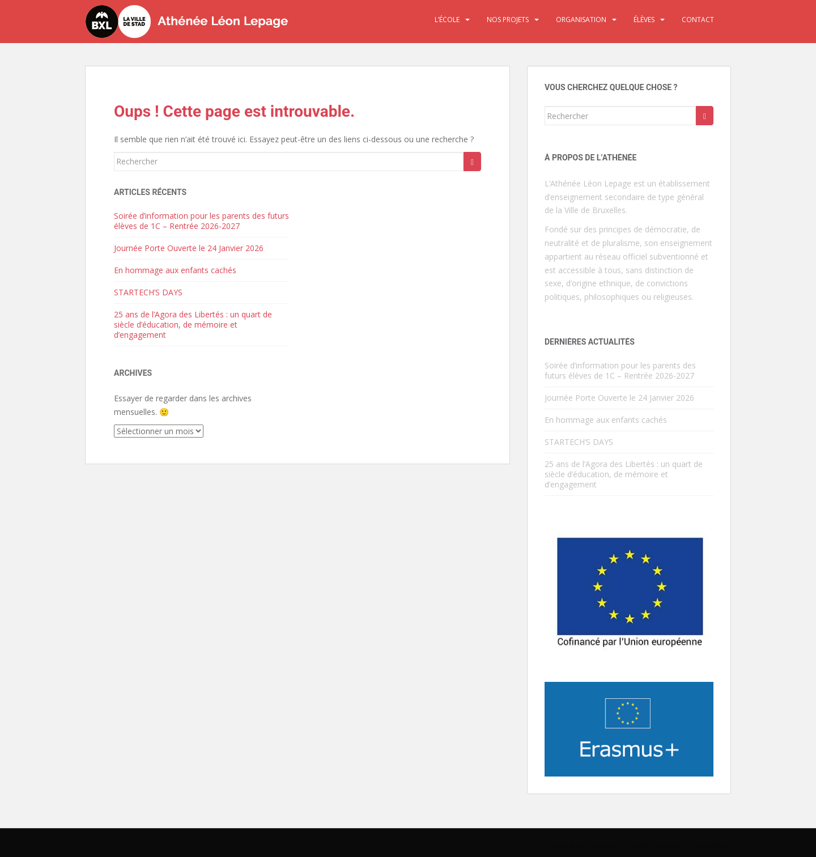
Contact (698, 19)
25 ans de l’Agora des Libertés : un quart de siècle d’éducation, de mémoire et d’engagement (193, 324)
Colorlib (635, 845)
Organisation (581, 19)
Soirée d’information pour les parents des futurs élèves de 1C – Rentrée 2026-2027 (201, 220)
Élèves (644, 19)
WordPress (713, 845)
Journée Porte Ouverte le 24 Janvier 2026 (189, 248)
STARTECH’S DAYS (148, 292)
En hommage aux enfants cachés (175, 270)
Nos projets (508, 19)
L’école (447, 19)
